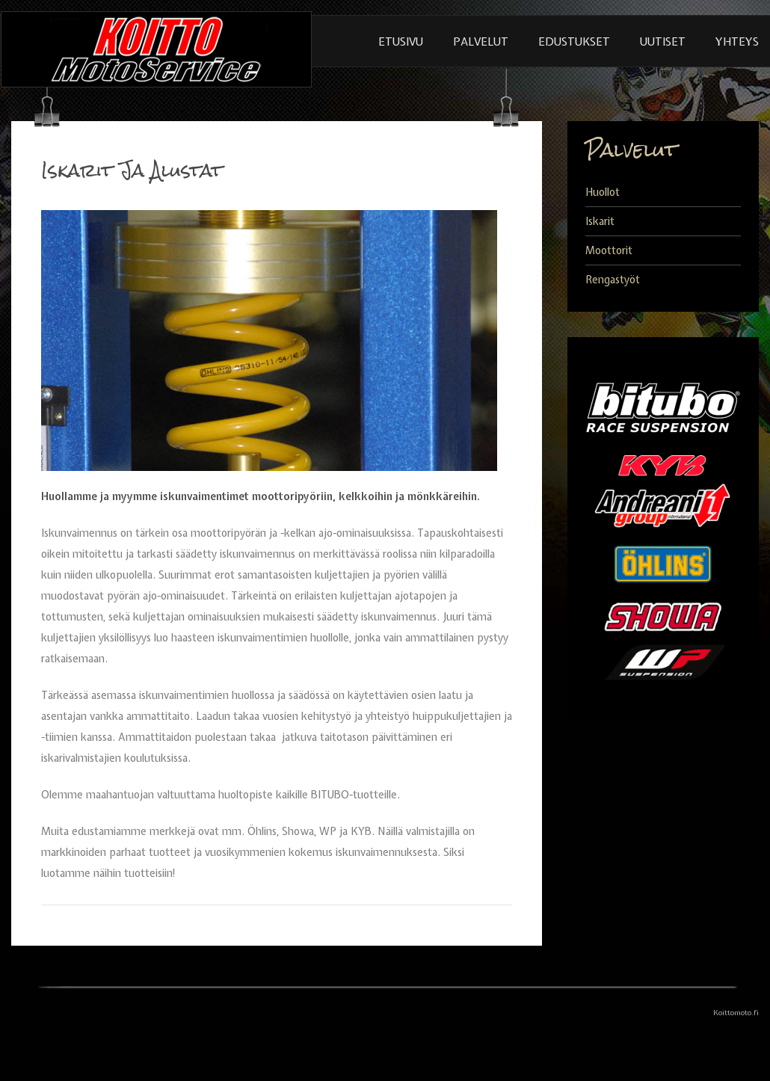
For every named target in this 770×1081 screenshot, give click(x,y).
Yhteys (737, 41)
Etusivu (400, 41)
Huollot (602, 192)
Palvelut (480, 41)
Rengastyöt (612, 279)
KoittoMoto (156, 48)
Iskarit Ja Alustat (132, 170)
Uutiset (663, 41)
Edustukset (574, 41)
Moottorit (608, 250)
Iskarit (600, 221)
